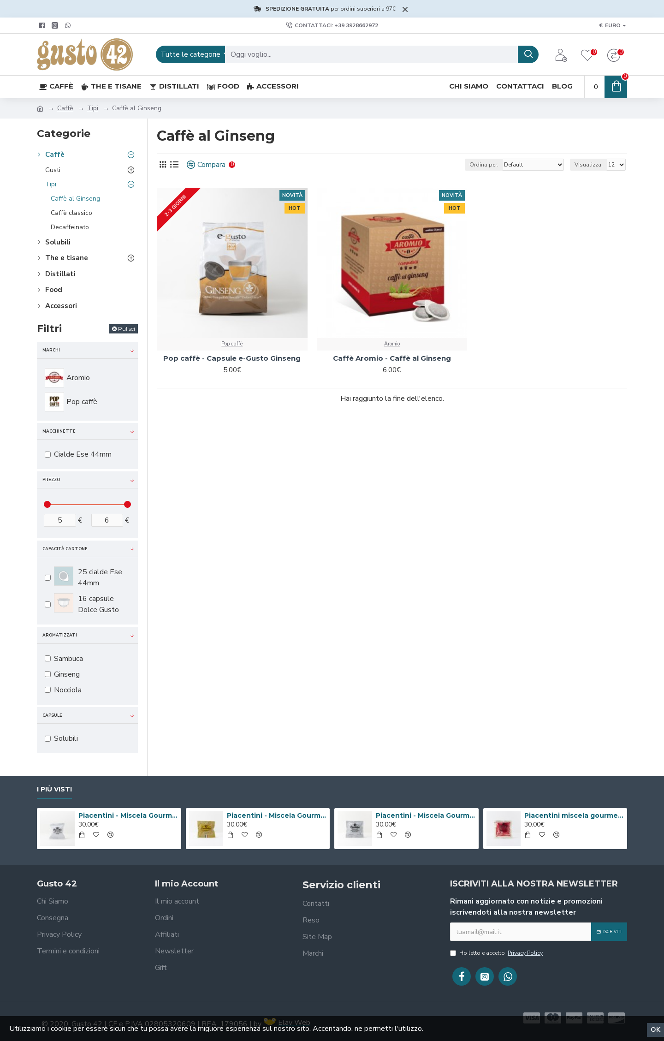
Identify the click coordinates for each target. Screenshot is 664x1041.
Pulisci (126, 328)
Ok (655, 1029)
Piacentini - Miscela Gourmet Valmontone (276, 815)
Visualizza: (589, 164)
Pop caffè (232, 343)
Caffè (65, 108)
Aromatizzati (59, 635)
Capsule (52, 715)
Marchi (51, 350)
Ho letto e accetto (497, 953)
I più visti (54, 789)
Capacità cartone (65, 549)
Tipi (92, 108)
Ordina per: (483, 164)
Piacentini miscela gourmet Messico (574, 815)
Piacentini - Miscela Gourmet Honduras (425, 815)
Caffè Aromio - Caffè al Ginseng (392, 358)
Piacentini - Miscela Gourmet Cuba (128, 815)
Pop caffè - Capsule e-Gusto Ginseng (232, 358)
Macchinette (59, 431)
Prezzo (51, 479)
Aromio (392, 343)
